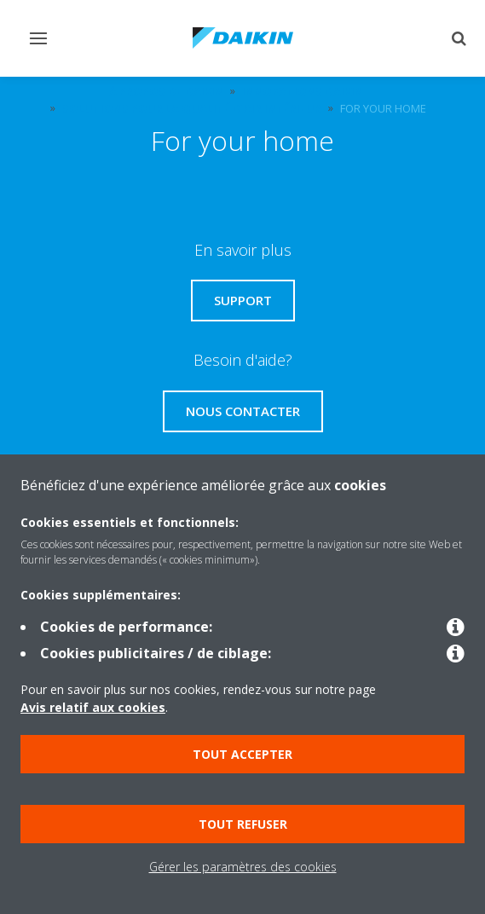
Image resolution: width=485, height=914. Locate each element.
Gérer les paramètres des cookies (243, 867)
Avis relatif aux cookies (92, 707)
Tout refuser (243, 824)
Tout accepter (242, 754)
